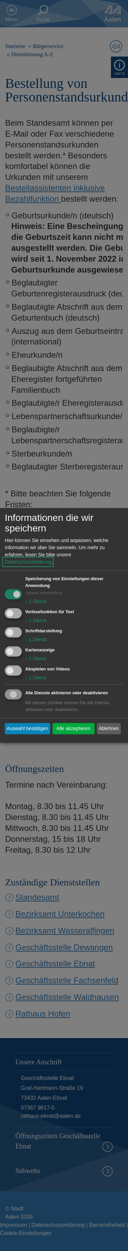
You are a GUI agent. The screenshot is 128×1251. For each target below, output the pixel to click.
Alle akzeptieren (73, 728)
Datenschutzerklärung (28, 562)
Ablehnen (109, 728)
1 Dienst (35, 601)
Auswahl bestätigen (27, 728)
